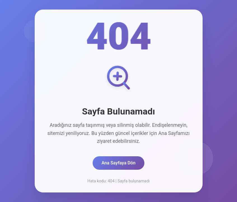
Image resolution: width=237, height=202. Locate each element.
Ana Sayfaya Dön (118, 163)
